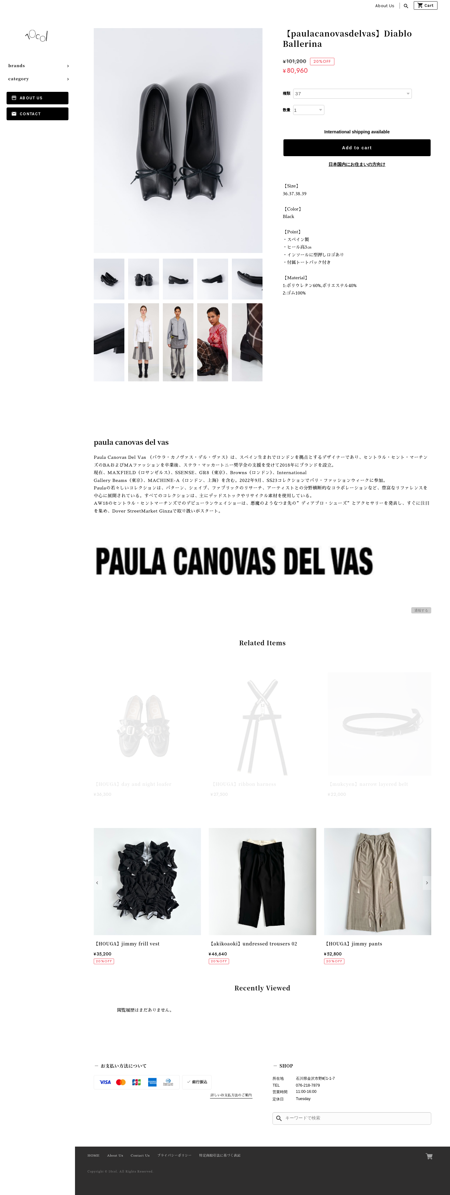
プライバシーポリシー (174, 1155)
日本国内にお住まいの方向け (356, 164)
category (18, 79)
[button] (98, 883)
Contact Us (140, 1155)
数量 (286, 110)
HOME (93, 1155)
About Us (384, 5)
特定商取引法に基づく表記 (220, 1155)
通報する (421, 610)
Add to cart (357, 147)
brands (16, 65)
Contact (30, 114)
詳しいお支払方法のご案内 (231, 1095)
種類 (286, 93)
